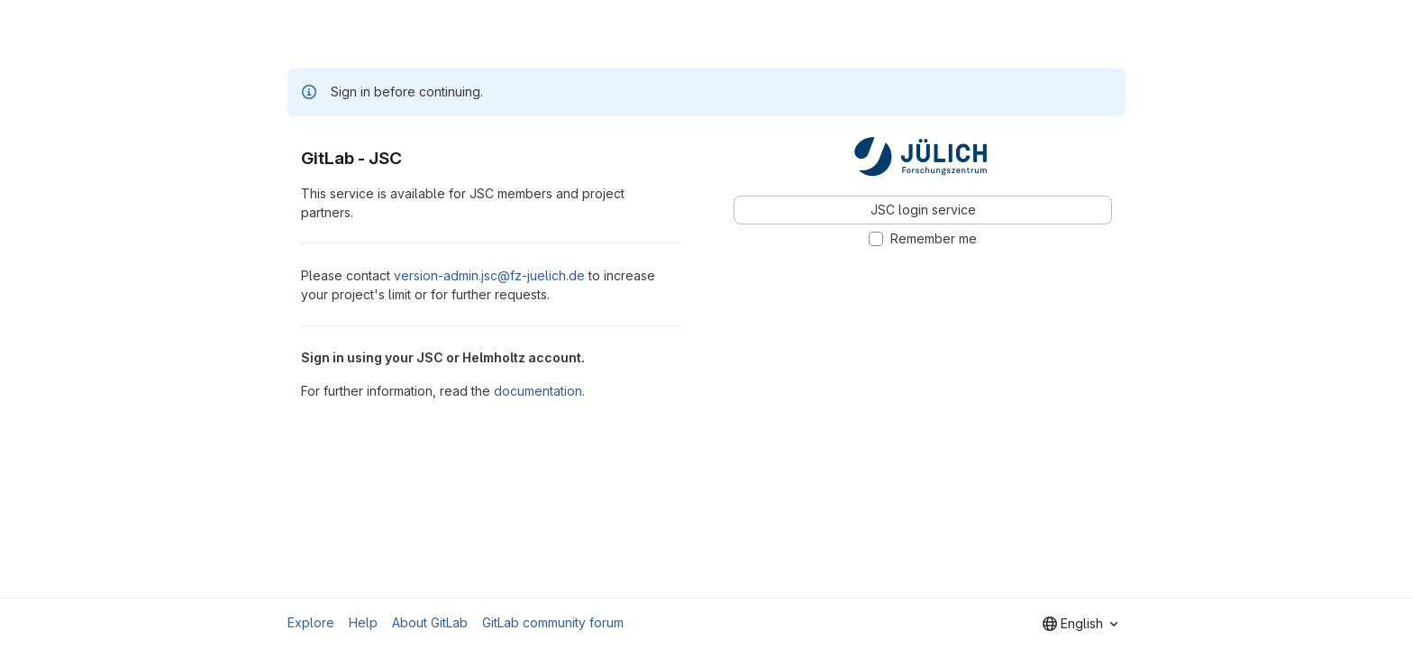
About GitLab (430, 622)
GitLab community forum (553, 622)
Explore (310, 622)
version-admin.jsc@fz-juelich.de (489, 275)
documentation (538, 390)
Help (363, 622)
